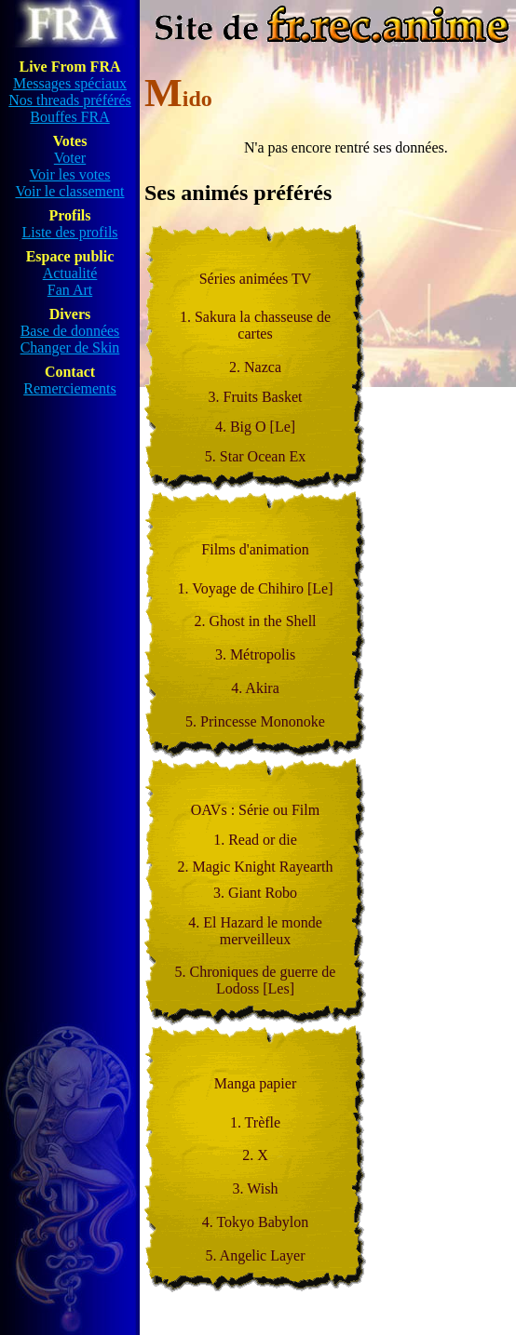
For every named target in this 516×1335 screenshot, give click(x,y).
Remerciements (69, 388)
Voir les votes (70, 174)
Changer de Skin (70, 347)
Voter (70, 158)
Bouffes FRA (70, 117)
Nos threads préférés (69, 100)
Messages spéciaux (70, 83)
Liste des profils (69, 232)
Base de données (70, 331)
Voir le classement (69, 191)
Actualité (70, 273)
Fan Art (70, 290)
